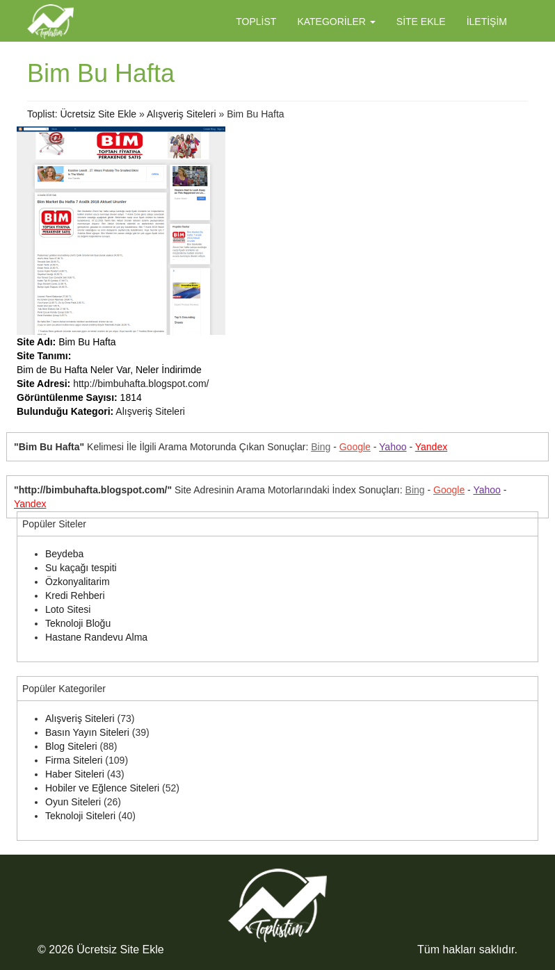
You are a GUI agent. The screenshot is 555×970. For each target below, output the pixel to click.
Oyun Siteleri (73, 801)
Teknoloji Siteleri (80, 815)
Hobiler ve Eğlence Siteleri (102, 788)
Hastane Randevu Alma (96, 637)
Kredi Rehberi (75, 595)
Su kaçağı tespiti (81, 567)
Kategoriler (336, 21)
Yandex (431, 446)
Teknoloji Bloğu (78, 623)
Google (355, 446)
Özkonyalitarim (77, 581)
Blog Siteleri (71, 746)
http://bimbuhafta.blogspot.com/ (141, 383)
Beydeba (64, 553)
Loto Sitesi (67, 609)
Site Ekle (421, 21)
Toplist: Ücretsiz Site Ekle (81, 114)
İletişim (487, 21)
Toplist (256, 21)
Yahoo (392, 446)
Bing (320, 446)
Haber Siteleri (74, 774)
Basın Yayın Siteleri (87, 732)
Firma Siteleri (73, 760)
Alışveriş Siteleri (181, 114)
